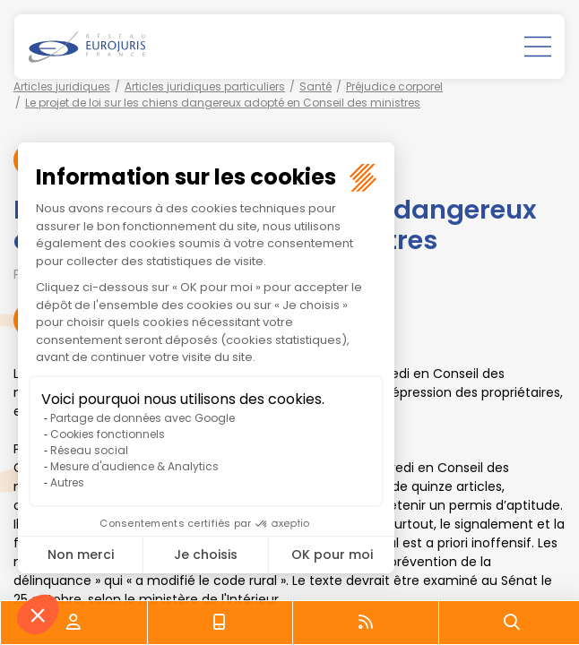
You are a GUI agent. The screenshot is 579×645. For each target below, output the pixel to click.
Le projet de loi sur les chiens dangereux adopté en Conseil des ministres (222, 102)
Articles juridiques (61, 86)
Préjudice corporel (394, 86)
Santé (315, 86)
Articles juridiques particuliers (205, 86)
